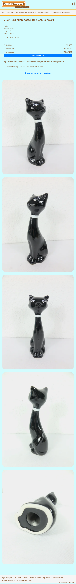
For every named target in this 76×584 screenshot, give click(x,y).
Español (24, 580)
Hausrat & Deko (43, 12)
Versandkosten (12, 62)
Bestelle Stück (38, 55)
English (17, 580)
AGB (11, 578)
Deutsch (4, 580)
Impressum (5, 578)
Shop (3, 12)
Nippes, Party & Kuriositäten (60, 12)
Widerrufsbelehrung (21, 578)
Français (11, 580)
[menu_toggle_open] (73, 4)
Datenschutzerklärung (37, 578)
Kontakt (48, 578)
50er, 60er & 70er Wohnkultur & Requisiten (21, 12)
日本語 (30, 580)
